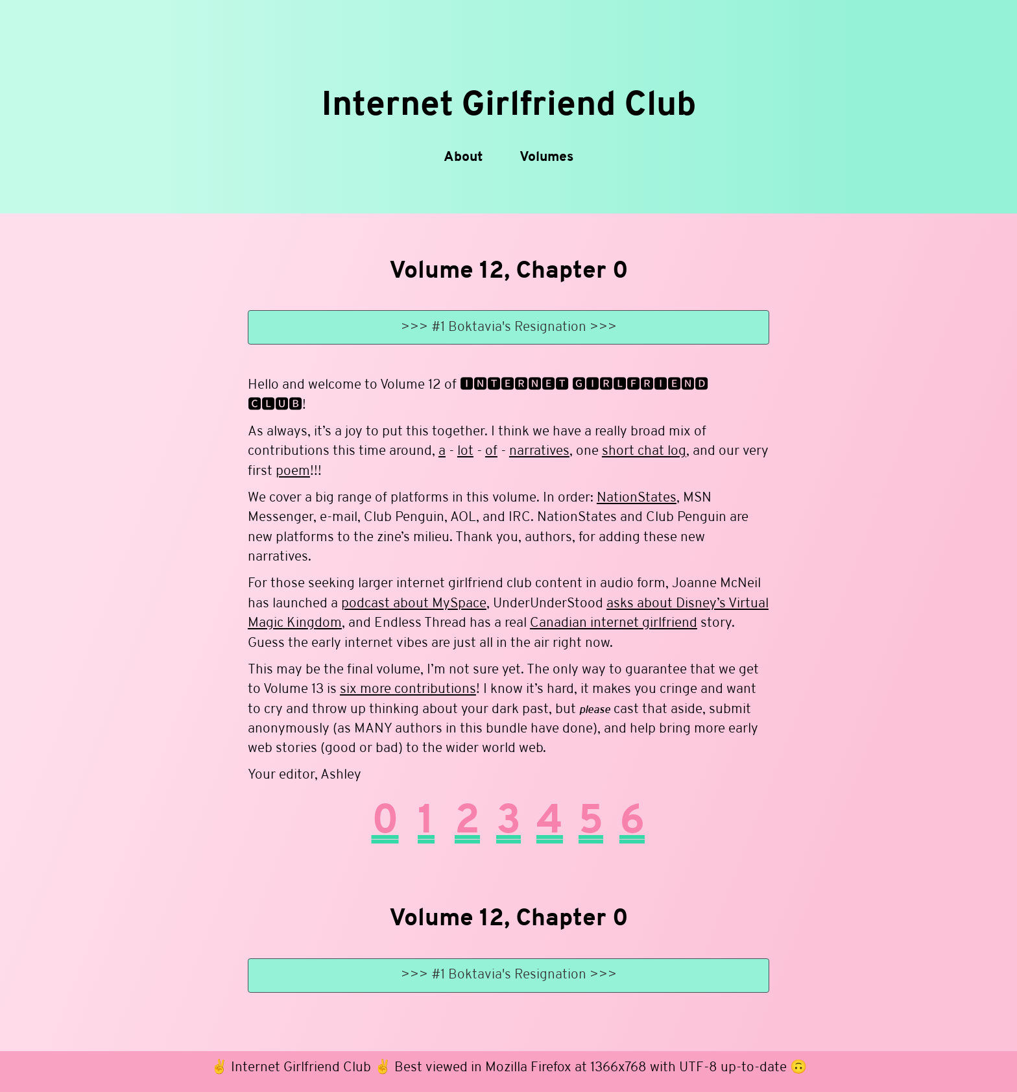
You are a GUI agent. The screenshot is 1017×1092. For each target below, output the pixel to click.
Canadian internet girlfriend (613, 624)
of (491, 452)
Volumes (546, 157)
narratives (539, 452)
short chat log (644, 452)
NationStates (636, 498)
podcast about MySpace (413, 604)
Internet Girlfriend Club (509, 106)
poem (293, 471)
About (463, 157)
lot (465, 452)
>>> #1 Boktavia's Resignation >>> (509, 327)
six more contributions (408, 689)
